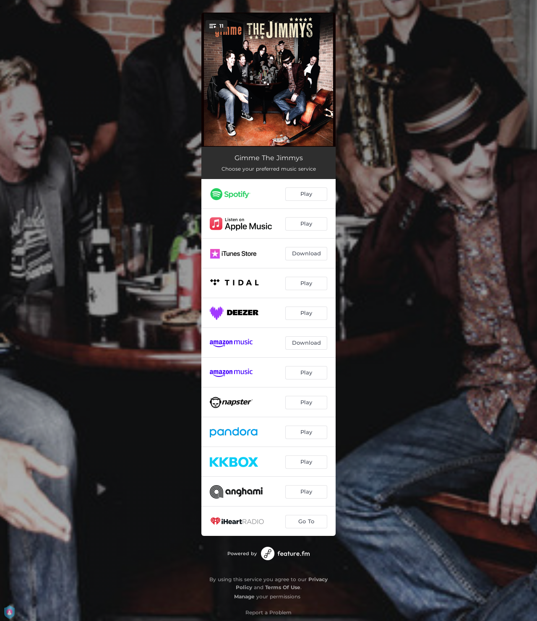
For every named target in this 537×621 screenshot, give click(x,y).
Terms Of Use (282, 587)
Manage (244, 596)
